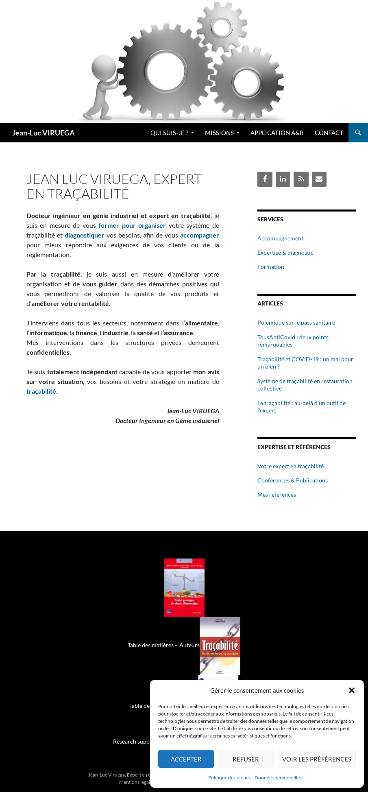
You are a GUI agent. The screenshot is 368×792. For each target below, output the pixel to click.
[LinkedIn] (283, 179)
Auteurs (189, 644)
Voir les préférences (316, 759)
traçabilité (41, 391)
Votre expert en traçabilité (290, 466)
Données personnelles (278, 778)
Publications (312, 480)
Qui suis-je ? (169, 132)
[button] (352, 690)
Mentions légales (137, 782)
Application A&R (277, 132)
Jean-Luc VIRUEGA (43, 132)
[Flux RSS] (301, 179)
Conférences (273, 480)
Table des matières (151, 644)
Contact (329, 132)
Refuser (246, 759)
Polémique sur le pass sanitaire (296, 322)
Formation (270, 266)
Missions (219, 132)
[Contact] (319, 179)
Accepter (186, 759)
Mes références (276, 494)
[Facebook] (264, 179)
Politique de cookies (229, 778)
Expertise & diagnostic (285, 252)
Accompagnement (280, 238)
